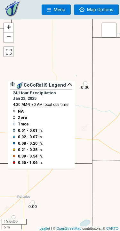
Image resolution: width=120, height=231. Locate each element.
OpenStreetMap (68, 228)
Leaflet (44, 228)
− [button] (9, 37)
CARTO (112, 228)
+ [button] (9, 28)
